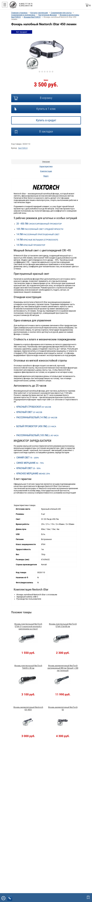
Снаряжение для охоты (61, 13)
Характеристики (46, 166)
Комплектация (46, 171)
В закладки (46, 131)
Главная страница (19, 13)
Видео (46, 176)
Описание (46, 162)
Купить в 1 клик (46, 109)
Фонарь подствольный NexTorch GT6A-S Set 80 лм (63, 625)
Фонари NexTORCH (32, 17)
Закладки (88, 897)
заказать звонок (10, 898)
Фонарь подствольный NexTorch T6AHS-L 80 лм (28, 666)
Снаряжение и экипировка (23, 15)
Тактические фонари (47, 15)
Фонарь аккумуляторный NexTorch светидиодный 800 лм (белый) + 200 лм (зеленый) (62, 668)
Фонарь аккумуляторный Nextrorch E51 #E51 (28, 708)
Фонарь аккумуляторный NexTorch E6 (63, 708)
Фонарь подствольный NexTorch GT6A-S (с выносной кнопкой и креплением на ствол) (28, 626)
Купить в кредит (46, 120)
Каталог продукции (39, 13)
